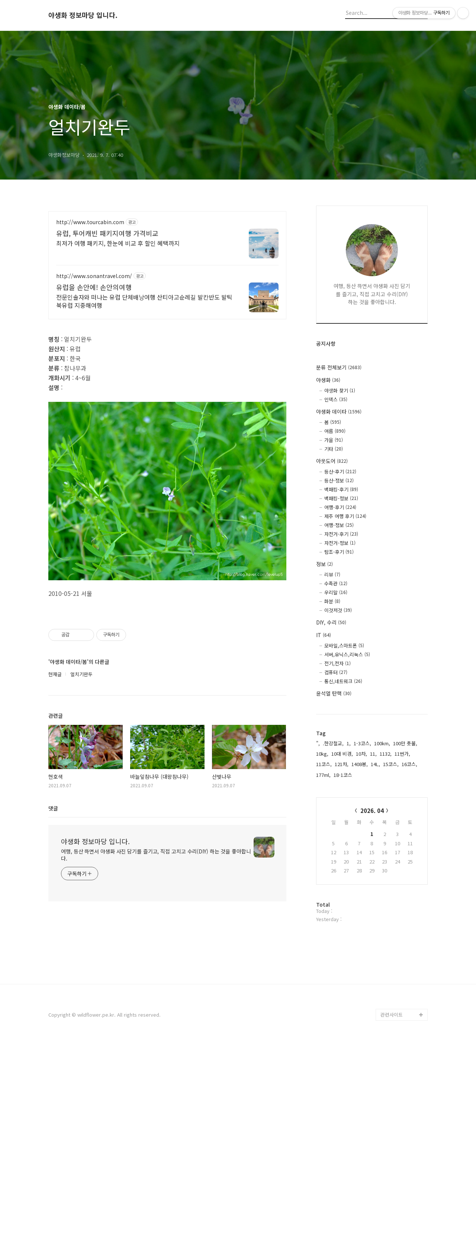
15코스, (391, 764)
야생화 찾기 (339, 390)
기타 (333, 448)
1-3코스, (362, 743)
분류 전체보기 (338, 367)
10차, (361, 753)
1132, (386, 753)
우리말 (335, 592)
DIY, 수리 (331, 622)
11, (373, 753)
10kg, (322, 753)
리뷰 (332, 574)
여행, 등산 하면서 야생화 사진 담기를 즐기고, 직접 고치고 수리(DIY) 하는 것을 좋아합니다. (156, 1083)
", (318, 743)
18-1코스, (344, 774)
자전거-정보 (340, 542)
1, (349, 743)
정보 (324, 564)
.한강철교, (333, 743)
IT (323, 635)
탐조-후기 (339, 551)
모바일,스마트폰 (344, 645)
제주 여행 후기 (345, 516)
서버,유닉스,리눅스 (347, 654)
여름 (334, 431)
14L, (375, 764)
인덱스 (335, 399)
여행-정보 (339, 525)
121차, (341, 764)
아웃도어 (332, 461)
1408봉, (359, 764)
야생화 (328, 380)
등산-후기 (340, 471)
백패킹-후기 (341, 489)
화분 (332, 601)
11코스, (324, 764)
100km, (382, 743)
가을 (333, 439)
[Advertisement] (167, 276)
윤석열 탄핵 (333, 693)
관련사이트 (391, 1216)
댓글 (53, 1036)
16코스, (409, 764)
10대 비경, (342, 753)
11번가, (402, 753)
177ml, (323, 774)
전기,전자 (337, 663)
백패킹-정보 (341, 498)
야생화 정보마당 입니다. (83, 15)
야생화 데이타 (338, 411)
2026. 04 (372, 810)
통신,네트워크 (343, 681)
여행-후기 (340, 507)
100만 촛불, (405, 743)
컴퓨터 (335, 672)
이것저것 (338, 610)
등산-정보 (339, 480)
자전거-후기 (341, 534)
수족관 (335, 583)
